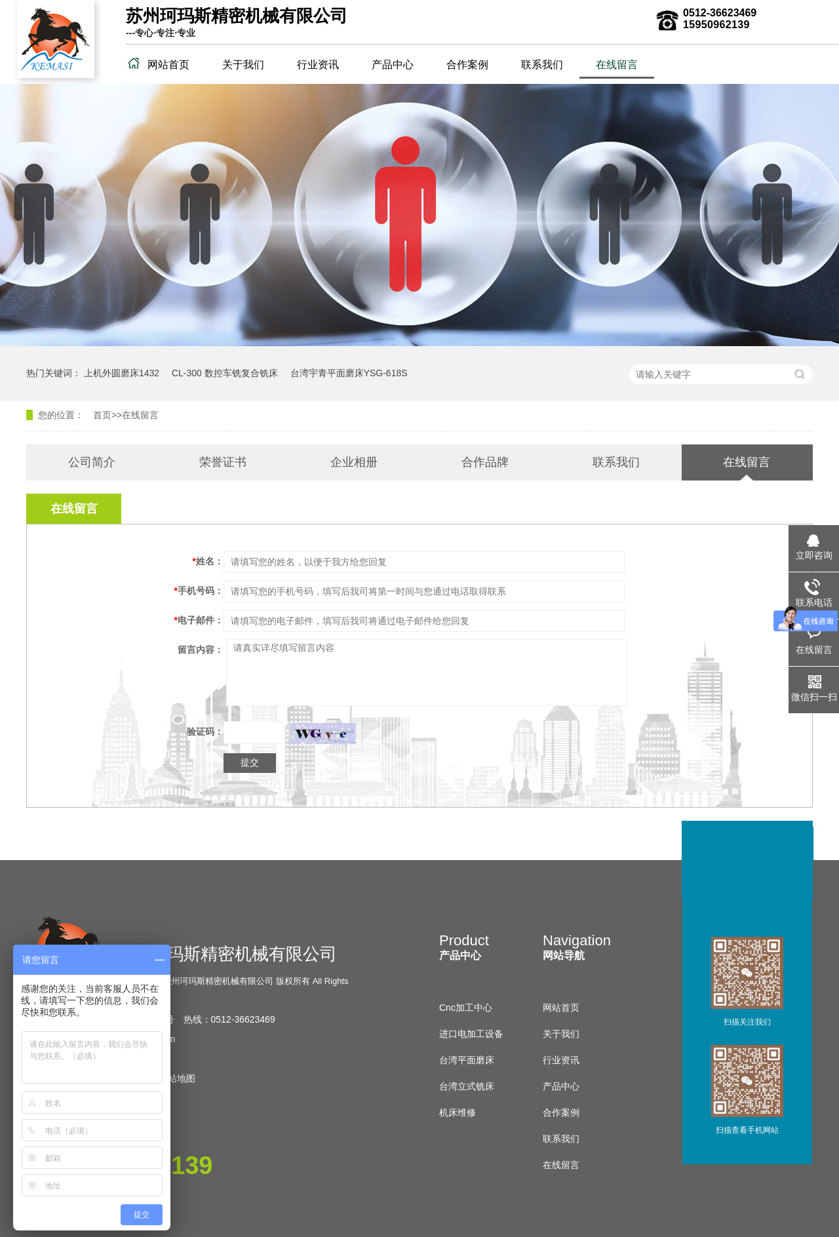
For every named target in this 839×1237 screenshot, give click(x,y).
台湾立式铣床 (466, 1086)
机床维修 (457, 1112)
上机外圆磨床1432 (121, 373)
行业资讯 (318, 64)
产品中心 (393, 64)
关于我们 (243, 64)
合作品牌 (485, 462)
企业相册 (354, 462)
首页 (102, 415)
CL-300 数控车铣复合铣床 (225, 373)
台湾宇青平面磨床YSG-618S (349, 373)
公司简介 (91, 462)
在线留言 (617, 64)
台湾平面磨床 (466, 1060)
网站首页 (168, 64)
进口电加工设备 (471, 1034)
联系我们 (542, 64)
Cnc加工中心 (465, 1007)
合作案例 (467, 64)
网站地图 (177, 1078)
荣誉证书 (222, 462)
